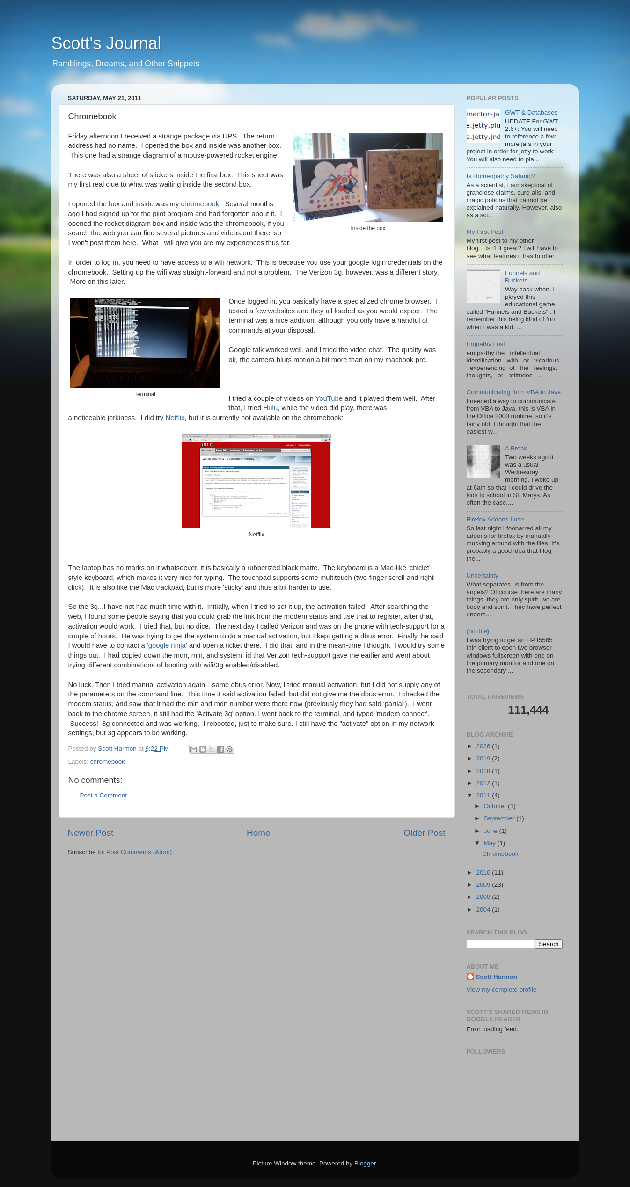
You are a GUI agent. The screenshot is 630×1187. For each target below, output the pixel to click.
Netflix (174, 417)
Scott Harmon (497, 976)
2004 (484, 909)
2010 (484, 872)
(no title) (478, 631)
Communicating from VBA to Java (514, 392)
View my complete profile (502, 989)
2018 (484, 770)
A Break (516, 448)
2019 (484, 758)
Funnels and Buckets (522, 276)
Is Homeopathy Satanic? (501, 176)
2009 (484, 884)
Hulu (271, 408)
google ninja (167, 645)
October (496, 806)
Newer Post (91, 833)
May (491, 843)
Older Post (424, 833)
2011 (484, 795)
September (500, 818)
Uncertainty (482, 575)
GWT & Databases (531, 112)
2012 (484, 783)
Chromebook (500, 853)
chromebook (200, 204)
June (491, 830)
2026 (484, 746)
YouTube (329, 398)
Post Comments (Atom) (139, 851)
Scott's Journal (106, 43)
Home (258, 833)
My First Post (485, 231)
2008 (484, 896)
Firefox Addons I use (495, 519)
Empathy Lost (486, 343)
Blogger (365, 1163)
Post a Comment (103, 795)
